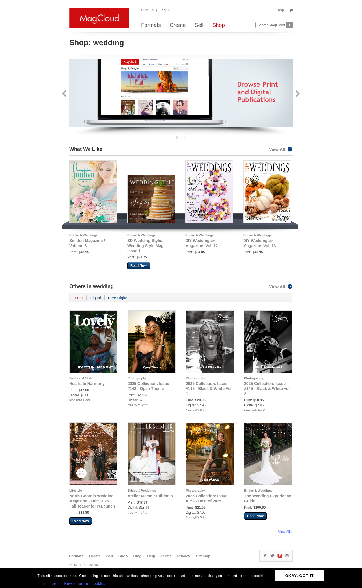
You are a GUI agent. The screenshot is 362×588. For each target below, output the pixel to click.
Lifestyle (75, 490)
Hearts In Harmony (86, 383)
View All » (285, 532)
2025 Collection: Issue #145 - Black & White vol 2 (267, 388)
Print (79, 298)
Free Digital (118, 298)
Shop (218, 25)
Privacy (183, 556)
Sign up (147, 10)
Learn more (47, 584)
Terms (166, 556)
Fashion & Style (81, 378)
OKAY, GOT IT (299, 576)
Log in (165, 10)
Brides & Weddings (83, 235)
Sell (199, 25)
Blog (137, 556)
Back (64, 94)
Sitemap (203, 556)
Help (280, 10)
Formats (151, 25)
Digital (95, 298)
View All (281, 149)
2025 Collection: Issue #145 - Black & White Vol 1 (209, 388)
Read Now (138, 266)
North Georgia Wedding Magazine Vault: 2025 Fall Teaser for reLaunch (92, 501)
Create (178, 25)
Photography (137, 378)
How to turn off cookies (84, 584)
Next (297, 94)
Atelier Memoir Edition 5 (150, 496)
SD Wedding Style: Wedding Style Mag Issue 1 (145, 245)
